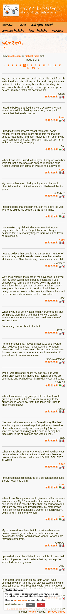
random (57, 30)
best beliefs (38, 30)
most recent (14, 56)
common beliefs (13, 30)
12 (54, 65)
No (41, 604)
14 (27, 68)
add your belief (42, 24)
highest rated (32, 56)
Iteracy (32, 611)
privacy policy (56, 611)
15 (33, 68)
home (22, 24)
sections (7, 24)
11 (49, 65)
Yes (30, 604)
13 (60, 65)
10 (44, 65)
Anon (62, 117)
